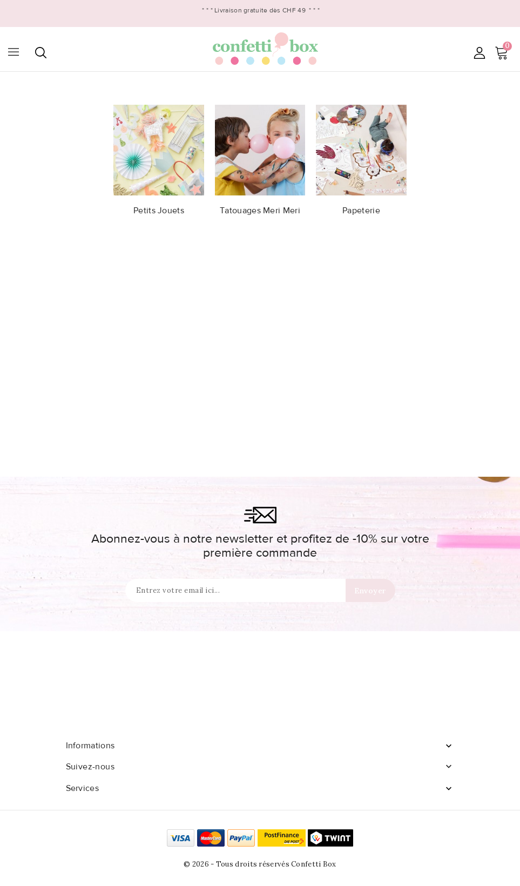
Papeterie (361, 210)
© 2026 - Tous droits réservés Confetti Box (260, 864)
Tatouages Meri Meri (260, 210)
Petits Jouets (158, 210)
